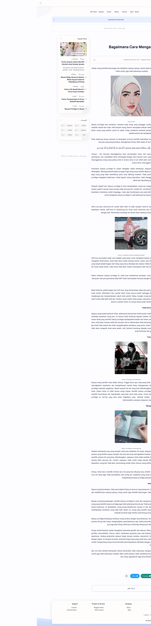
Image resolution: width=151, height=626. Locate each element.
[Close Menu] (11, 20)
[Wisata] (74, 12)
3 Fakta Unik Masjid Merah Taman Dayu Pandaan (31, 90)
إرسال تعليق (88, 588)
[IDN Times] (50, 12)
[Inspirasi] (58, 12)
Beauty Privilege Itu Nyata (31, 109)
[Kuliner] (66, 12)
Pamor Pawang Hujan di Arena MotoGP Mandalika (30, 100)
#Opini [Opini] (125, 570)
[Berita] (94, 12)
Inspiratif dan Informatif (73, 20)
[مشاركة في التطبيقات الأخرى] (83, 576)
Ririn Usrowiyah (139, 3)
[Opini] (89, 12)
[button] (3, 3)
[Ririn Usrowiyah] (117, 60)
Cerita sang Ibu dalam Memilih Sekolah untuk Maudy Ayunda (30, 63)
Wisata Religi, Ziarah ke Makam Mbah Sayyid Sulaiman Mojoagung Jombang (29, 79)
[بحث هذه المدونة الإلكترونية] (108, 3)
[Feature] (81, 12)
